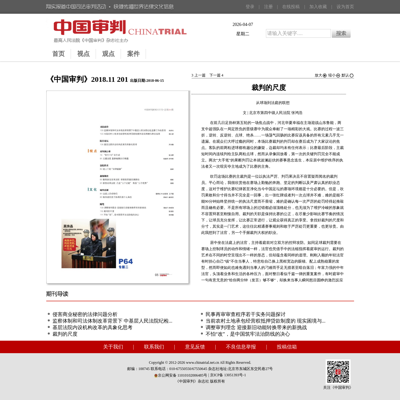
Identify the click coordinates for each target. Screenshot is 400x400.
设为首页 (345, 6)
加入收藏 (318, 6)
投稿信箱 (287, 346)
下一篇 (216, 75)
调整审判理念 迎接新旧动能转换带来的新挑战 (256, 327)
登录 (250, 6)
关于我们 (113, 346)
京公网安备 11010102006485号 (181, 375)
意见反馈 (195, 346)
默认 (348, 75)
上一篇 (199, 75)
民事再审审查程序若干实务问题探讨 (246, 314)
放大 (321, 75)
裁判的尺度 (65, 334)
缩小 (334, 75)
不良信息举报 (241, 346)
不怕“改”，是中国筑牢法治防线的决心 (248, 334)
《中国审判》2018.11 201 (87, 79)
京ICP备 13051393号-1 (228, 375)
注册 (268, 6)
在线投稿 (291, 6)
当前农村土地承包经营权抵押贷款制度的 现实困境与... (266, 320)
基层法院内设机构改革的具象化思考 (92, 327)
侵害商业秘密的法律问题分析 (85, 314)
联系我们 (154, 346)
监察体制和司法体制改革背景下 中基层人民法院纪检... (112, 320)
